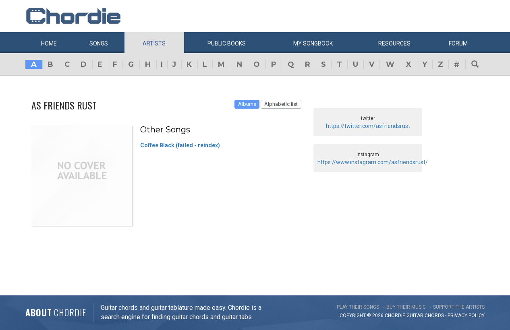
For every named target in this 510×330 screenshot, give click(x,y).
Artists (154, 43)
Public (226, 43)
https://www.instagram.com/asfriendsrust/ (372, 162)
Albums (247, 104)
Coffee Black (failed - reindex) (180, 145)
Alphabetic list (281, 104)
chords (434, 315)
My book (313, 43)
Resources (394, 43)
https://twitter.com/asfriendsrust (368, 126)
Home (49, 43)
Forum (458, 43)
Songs (98, 43)
